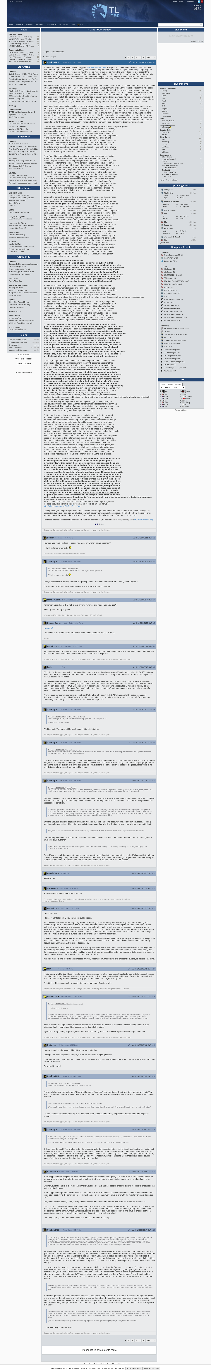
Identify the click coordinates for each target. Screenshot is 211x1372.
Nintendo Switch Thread (17, 200)
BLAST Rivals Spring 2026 (173, 299)
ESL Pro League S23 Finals (174, 314)
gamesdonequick (170, 159)
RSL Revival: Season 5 (172, 293)
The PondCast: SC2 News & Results (22, 124)
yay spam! (48, 628)
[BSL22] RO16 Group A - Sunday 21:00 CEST (24, 151)
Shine (164, 96)
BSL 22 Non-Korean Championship (176, 328)
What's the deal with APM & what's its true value (24, 180)
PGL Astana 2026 (170, 371)
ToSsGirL (165, 111)
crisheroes (165, 152)
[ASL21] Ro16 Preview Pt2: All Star (21, 41)
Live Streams (181, 83)
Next (149, 57)
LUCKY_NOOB (35, 347)
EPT (80, 24)
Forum (20, 24)
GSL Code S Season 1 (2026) (19, 93)
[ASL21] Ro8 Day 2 (16, 168)
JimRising (165, 128)
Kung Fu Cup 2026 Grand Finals (175, 334)
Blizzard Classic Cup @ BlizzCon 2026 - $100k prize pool (24, 82)
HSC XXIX (167, 337)
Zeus (164, 98)
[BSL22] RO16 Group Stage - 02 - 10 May (24, 161)
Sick (163, 149)
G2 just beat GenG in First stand (20, 219)
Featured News (15, 34)
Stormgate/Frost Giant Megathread (21, 198)
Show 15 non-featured (169, 180)
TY (165, 393)
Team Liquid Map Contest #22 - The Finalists (21, 44)
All (154, 57)
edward (164, 135)
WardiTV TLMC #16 (171, 258)
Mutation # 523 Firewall (17, 126)
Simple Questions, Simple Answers (21, 178)
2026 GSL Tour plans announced (20, 62)
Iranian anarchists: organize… (19, 350)
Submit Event (197, 41)
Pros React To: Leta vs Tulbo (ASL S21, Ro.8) (24, 149)
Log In (11, 1)
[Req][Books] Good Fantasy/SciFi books (23, 293)
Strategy (12, 106)
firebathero (166, 93)
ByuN (166, 391)
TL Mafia (12, 242)
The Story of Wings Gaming (19, 212)
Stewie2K (165, 132)
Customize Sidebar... (24, 354)
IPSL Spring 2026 (170, 278)
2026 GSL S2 (168, 347)
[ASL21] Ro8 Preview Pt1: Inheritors (21, 39)
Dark (166, 395)
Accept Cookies (134, 1368)
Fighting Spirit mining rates (18, 175)
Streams (39, 24)
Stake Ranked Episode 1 (172, 308)
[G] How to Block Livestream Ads (20, 323)
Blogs (24, 334)
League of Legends (17, 217)
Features (63, 24)
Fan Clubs (13, 279)
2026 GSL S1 (168, 296)
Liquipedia (190, 1)
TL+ (88, 24)
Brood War (24, 136)
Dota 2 (11, 210)
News (24, 29)
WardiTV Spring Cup (16, 99)
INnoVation (188, 396)
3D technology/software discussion (21, 272)
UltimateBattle (169, 168)
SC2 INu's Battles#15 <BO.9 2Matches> (23, 96)
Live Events (181, 29)
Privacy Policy (99, 1364)
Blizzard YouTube (170, 172)
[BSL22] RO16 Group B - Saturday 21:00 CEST (24, 154)
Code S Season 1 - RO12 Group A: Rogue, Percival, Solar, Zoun (21, 37)
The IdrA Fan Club (15, 281)
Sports (12, 300)
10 (38, 41)
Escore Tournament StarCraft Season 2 (23, 163)
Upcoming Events (181, 185)
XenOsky (36, 350)
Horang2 (165, 91)
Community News (16, 50)
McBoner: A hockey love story (19, 305)
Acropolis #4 (168, 287)
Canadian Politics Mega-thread (20, 274)
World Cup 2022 (15, 312)
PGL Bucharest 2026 (171, 305)
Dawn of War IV (14, 203)
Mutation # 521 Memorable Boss (20, 131)
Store (72, 24)
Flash (166, 403)
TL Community (15, 327)
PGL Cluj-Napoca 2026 (172, 320)
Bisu (186, 401)
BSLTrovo (167, 176)
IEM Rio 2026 (168, 302)
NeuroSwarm (166, 123)
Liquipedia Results (181, 247)
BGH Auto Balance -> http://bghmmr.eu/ (23, 146)
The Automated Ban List (17, 330)
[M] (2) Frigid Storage (16, 117)
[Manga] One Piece (16, 288)
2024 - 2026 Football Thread (19, 302)
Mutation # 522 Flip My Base (19, 129)
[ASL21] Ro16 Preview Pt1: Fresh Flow (21, 46)
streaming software (15, 318)
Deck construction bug (17, 235)
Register (19, 1)
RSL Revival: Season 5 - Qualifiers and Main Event (21, 52)
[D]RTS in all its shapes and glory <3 (22, 112)
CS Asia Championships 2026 (174, 362)
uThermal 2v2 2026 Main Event (175, 340)
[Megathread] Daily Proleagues (20, 166)
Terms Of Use (112, 1364)
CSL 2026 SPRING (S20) (173, 275)
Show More (165, 243)
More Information (151, 1368)
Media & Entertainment (19, 285)
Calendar (29, 24)
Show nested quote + (60, 1008)
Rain (165, 401)
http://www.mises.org (143, 520)
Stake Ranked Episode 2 (172, 359)
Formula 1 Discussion (16, 307)
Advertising (88, 1364)
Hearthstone (14, 232)
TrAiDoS (36, 340)
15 (38, 61)
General (12, 72)
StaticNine (36, 342)
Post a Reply (49, 57)
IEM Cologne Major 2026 (173, 356)
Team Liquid (178, 1)
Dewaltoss (165, 114)
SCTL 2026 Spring (170, 290)
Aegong (165, 109)
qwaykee (36, 345)
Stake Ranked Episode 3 (172, 350)
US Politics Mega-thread (17, 266)
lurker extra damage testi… (18, 342)
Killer (164, 103)
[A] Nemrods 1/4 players (17, 114)
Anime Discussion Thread (18, 290)
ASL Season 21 (169, 272)
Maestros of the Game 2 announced (21, 59)
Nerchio (187, 391)
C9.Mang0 (165, 147)
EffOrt (164, 106)
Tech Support (14, 316)
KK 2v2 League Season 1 (173, 284)
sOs (185, 393)
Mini (185, 404)
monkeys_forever (168, 121)
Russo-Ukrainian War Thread (19, 269)
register (103, 1350)
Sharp (186, 406)
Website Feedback (23, 359)
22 (38, 43)
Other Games (23, 187)
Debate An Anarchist (96, 67)
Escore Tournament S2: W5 (173, 255)
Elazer (187, 398)
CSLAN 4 (167, 331)
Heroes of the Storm (17, 223)
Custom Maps (15, 110)
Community (23, 256)
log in (93, 1350)
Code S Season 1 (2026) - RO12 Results (21, 55)
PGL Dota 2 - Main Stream (173, 163)
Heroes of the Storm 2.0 (17, 228)
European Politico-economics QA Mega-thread (24, 264)
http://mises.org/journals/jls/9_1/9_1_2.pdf (62, 506)
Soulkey (187, 403)
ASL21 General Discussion (18, 144)
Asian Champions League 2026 (175, 368)
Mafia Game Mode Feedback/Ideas (21, 246)
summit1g (165, 142)
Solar (166, 396)
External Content (16, 121)
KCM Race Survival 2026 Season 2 (176, 281)
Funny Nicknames (15, 347)
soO (185, 395)
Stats (166, 398)
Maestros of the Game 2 (172, 343)
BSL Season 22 (169, 269)
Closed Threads (24, 363)
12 (38, 37)
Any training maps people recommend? (23, 183)
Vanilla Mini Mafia (15, 244)
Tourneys (13, 89)
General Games (15, 193)
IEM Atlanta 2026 (170, 365)
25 (38, 57)
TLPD (181, 379)
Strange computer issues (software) (21, 320)
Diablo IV (12, 205)
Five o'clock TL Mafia (16, 252)
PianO (164, 101)
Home (11, 24)
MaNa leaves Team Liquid (18, 84)
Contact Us (122, 1364)
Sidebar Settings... (181, 410)
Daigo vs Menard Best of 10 (19, 195)
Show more (167, 116)
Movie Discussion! (15, 295)
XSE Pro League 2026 (172, 353)
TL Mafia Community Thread (19, 249)
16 (38, 39)
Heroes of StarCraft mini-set (19, 237)
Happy (164, 144)
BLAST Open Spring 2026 (173, 311)
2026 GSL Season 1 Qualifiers (20, 57)
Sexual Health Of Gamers (18, 340)
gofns (164, 139)
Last (165, 406)
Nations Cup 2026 (170, 261)
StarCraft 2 (24, 66)
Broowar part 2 (14, 345)
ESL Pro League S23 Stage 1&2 (175, 317)
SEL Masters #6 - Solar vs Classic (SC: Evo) (24, 101)
